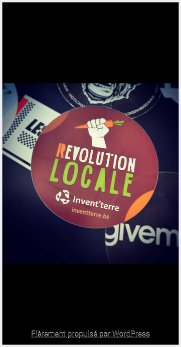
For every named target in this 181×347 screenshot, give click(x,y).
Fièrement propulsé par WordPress (90, 333)
